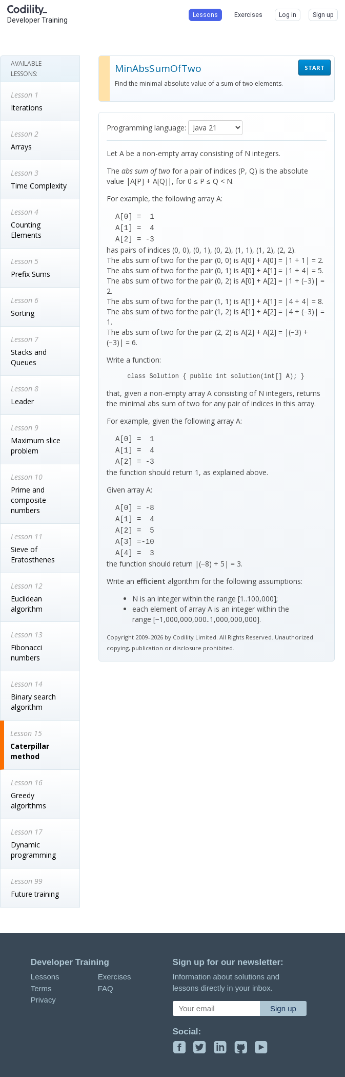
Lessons (45, 976)
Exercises (114, 976)
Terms (41, 988)
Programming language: (146, 128)
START (314, 67)
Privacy (43, 999)
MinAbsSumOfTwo (158, 68)
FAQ (105, 988)
